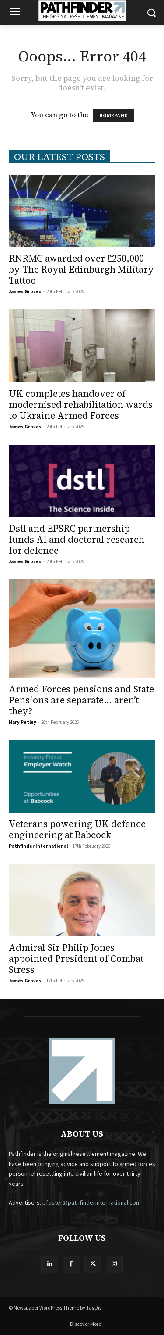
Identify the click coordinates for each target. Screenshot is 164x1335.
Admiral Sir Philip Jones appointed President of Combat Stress (76, 958)
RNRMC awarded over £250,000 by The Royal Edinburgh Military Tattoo (81, 269)
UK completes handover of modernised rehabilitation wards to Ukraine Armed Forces (81, 404)
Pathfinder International (38, 846)
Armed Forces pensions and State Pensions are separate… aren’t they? (81, 700)
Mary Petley (22, 722)
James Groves (25, 291)
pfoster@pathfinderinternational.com (91, 1202)
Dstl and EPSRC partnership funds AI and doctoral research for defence (76, 539)
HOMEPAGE (113, 115)
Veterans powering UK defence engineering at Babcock (77, 829)
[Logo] (82, 10)
